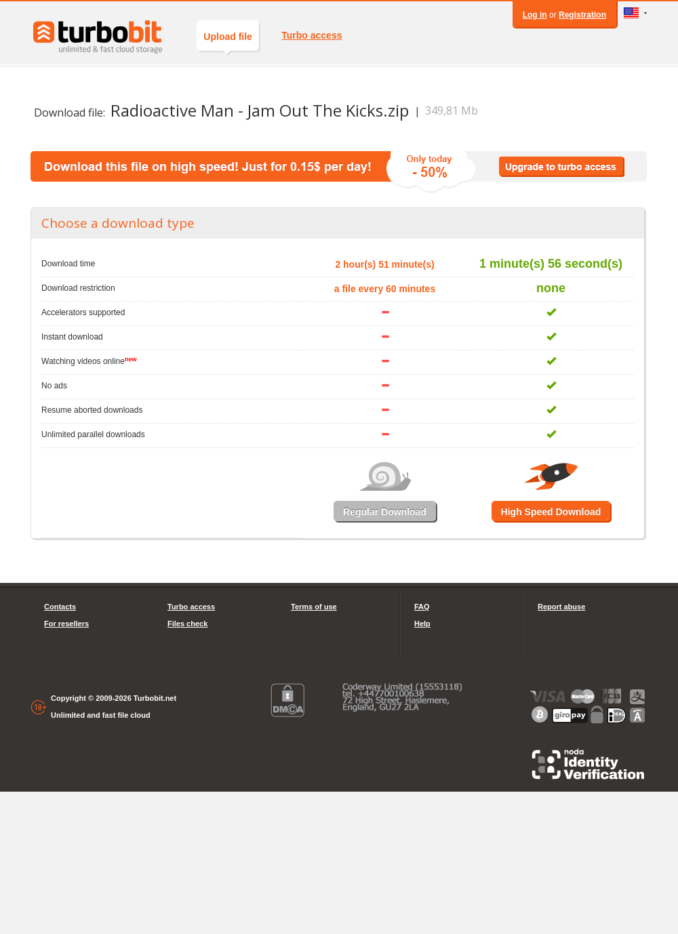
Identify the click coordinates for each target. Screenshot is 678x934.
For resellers (66, 624)
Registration (582, 15)
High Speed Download (551, 511)
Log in (535, 15)
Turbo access (311, 35)
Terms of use (314, 607)
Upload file (227, 41)
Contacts (60, 607)
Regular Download (384, 511)
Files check (187, 624)
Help (422, 624)
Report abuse (561, 607)
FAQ (422, 607)
